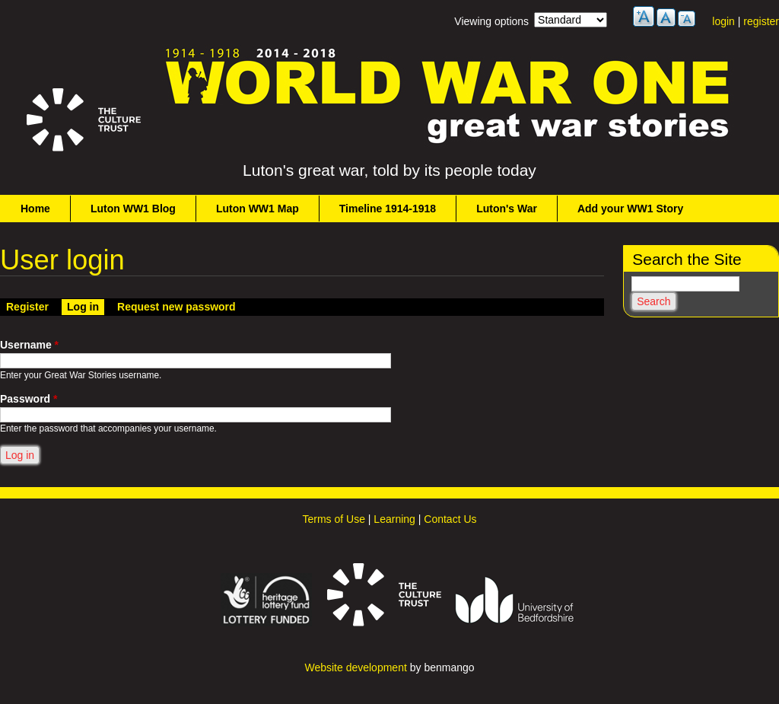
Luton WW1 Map (257, 208)
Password (28, 399)
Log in (85, 306)
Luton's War (506, 208)
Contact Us (450, 519)
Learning (394, 519)
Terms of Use (333, 519)
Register (27, 307)
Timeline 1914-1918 (387, 208)
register (761, 21)
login (723, 21)
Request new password (176, 307)
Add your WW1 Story (630, 208)
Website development (355, 667)
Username (29, 345)
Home (35, 208)
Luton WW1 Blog (133, 208)
